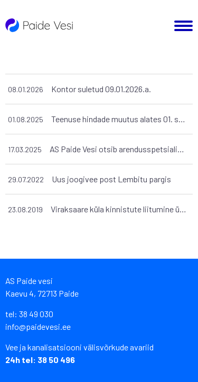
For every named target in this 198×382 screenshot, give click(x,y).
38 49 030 (36, 314)
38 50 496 (56, 360)
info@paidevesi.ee (38, 326)
